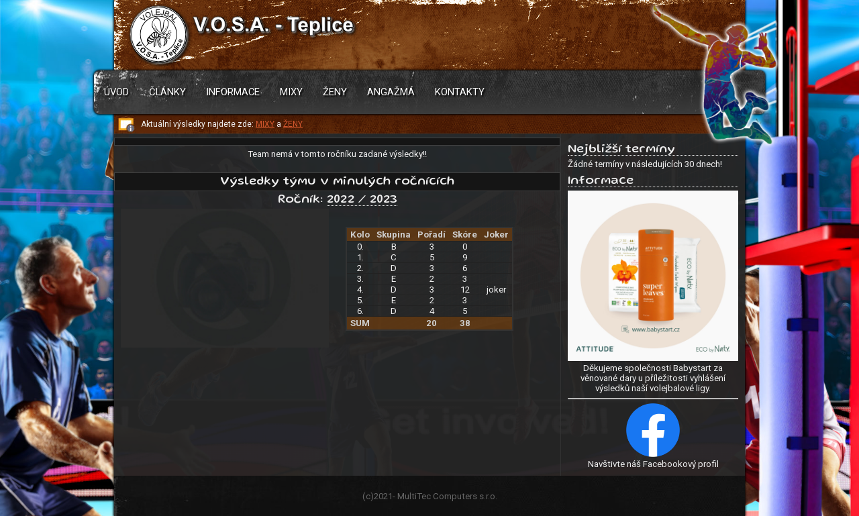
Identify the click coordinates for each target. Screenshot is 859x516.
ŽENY (293, 124)
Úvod (116, 92)
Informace (233, 92)
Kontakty (460, 92)
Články (167, 92)
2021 (383, 496)
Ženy (335, 92)
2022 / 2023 (362, 200)
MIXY (265, 124)
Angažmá (391, 92)
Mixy (291, 92)
